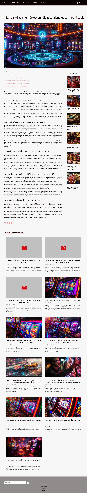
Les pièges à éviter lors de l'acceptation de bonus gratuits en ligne (24, 301)
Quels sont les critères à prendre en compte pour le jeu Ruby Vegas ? (73, 90)
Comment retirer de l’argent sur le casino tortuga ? (72, 128)
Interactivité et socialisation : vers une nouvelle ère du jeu (17, 81)
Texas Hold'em (26, 3)
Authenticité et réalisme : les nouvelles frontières (15, 78)
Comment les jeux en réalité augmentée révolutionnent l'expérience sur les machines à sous (63, 381)
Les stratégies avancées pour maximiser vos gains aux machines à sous (23, 461)
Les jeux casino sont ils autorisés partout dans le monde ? (73, 147)
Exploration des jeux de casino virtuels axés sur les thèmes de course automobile (24, 381)
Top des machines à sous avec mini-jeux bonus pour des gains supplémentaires (24, 341)
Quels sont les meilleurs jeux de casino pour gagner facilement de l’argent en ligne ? (73, 167)
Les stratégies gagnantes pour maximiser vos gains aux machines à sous (24, 421)
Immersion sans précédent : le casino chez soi (15, 75)
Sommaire (9, 72)
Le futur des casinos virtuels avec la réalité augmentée (17, 86)
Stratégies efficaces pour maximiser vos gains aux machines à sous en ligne (63, 341)
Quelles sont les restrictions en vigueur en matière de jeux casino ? (72, 188)
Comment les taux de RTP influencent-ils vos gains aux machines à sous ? (63, 261)
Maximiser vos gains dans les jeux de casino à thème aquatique (24, 261)
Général (43, 3)
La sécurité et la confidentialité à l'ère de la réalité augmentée (18, 83)
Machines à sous (15, 3)
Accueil (5, 10)
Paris (5, 3)
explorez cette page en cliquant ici (41, 118)
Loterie (35, 3)
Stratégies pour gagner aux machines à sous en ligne (63, 300)
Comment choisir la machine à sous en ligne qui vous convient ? (63, 421)
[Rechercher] (67, 3)
